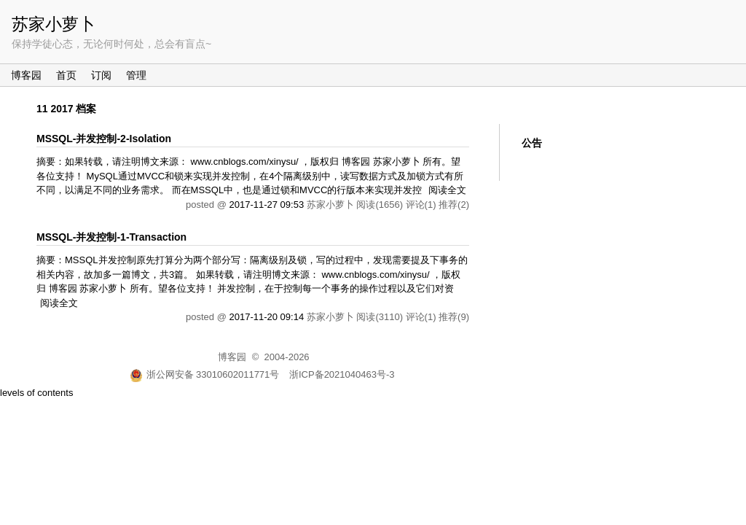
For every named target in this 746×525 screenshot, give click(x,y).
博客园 (26, 75)
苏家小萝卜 (53, 24)
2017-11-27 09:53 (266, 204)
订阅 (101, 75)
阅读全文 (447, 189)
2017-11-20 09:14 (266, 316)
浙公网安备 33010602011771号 (205, 374)
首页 (66, 75)
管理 (136, 75)
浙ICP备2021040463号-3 (342, 374)
